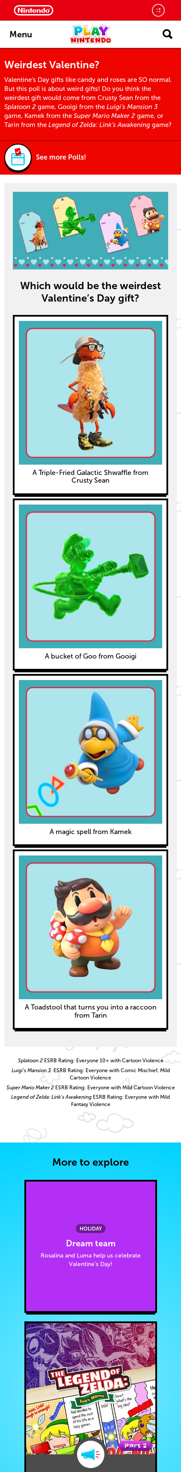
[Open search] (167, 34)
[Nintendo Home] (33, 10)
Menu (20, 34)
